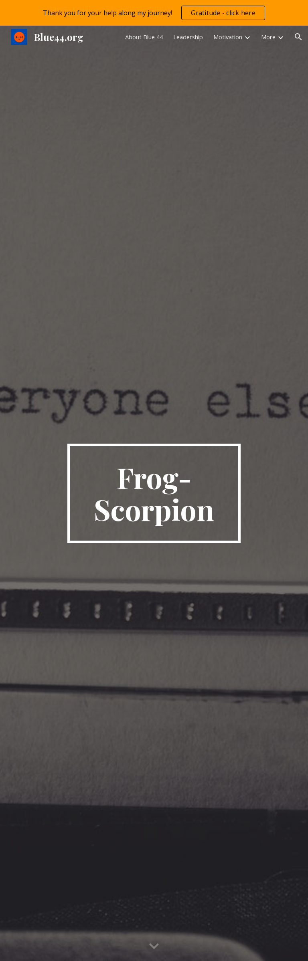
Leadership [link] (188, 37)
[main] (153, 493)
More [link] (268, 37)
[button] (298, 36)
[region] (154, 13)
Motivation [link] (227, 37)
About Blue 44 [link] (144, 37)
